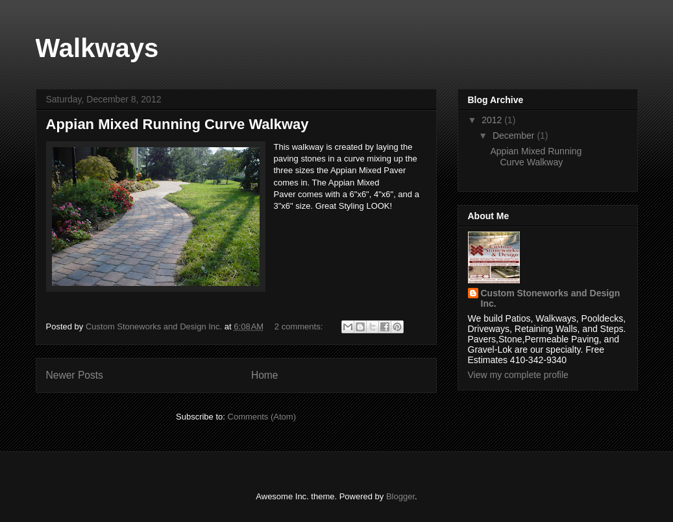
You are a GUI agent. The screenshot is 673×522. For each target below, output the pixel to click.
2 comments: (300, 326)
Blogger (400, 496)
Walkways (97, 48)
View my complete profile (518, 375)
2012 (493, 120)
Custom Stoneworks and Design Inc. (550, 298)
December (515, 135)
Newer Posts (74, 375)
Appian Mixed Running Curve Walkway (177, 124)
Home (264, 375)
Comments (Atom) (262, 416)
